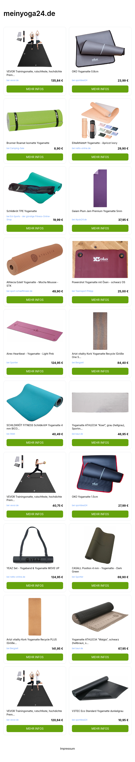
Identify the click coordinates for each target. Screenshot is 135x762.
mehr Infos (34, 89)
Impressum (67, 748)
